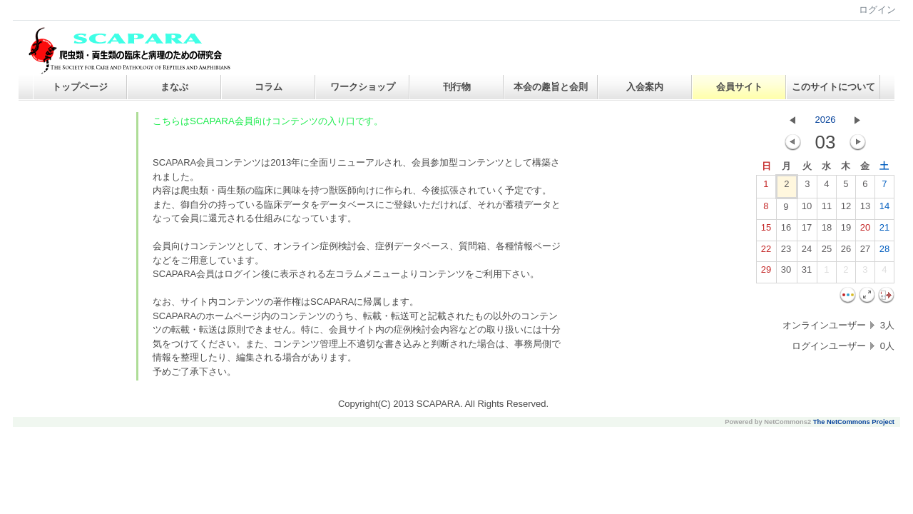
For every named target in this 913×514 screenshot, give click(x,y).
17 (807, 230)
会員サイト (739, 86)
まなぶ (174, 86)
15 (766, 230)
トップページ (80, 86)
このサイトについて (833, 86)
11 (827, 209)
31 (807, 272)
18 (827, 230)
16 (786, 230)
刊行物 (457, 86)
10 (807, 209)
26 (846, 252)
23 (786, 252)
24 (807, 252)
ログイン (877, 9)
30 (786, 272)
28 (884, 252)
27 (865, 252)
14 (884, 209)
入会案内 (644, 86)
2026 (825, 119)
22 (766, 252)
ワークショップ (362, 86)
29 (766, 272)
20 (865, 230)
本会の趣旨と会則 (551, 86)
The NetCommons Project (853, 421)
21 (884, 230)
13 (865, 209)
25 (827, 252)
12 (846, 209)
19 (846, 230)
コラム (268, 86)
